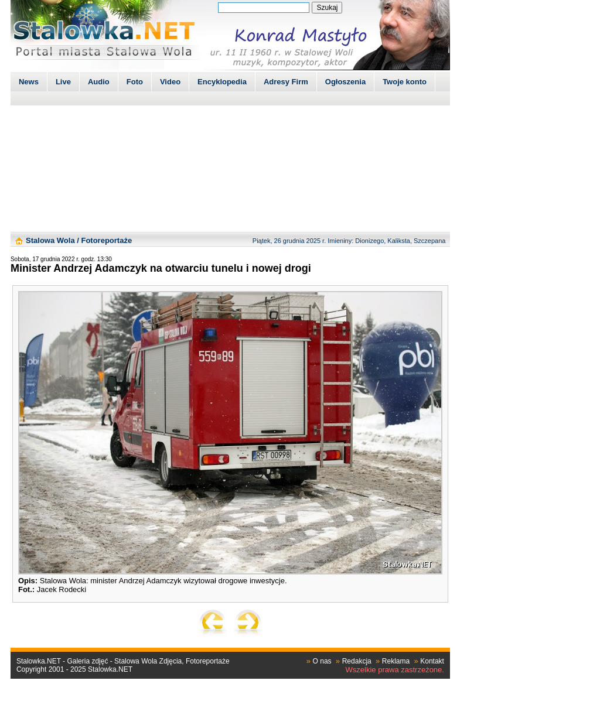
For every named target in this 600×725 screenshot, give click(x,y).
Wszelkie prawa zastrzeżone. (395, 669)
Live (63, 81)
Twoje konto (405, 81)
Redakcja (356, 661)
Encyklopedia (222, 81)
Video (170, 81)
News (29, 81)
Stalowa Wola (50, 240)
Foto (135, 81)
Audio (99, 81)
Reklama (396, 661)
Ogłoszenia (345, 81)
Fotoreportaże (106, 240)
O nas (322, 661)
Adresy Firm (286, 81)
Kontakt (432, 661)
